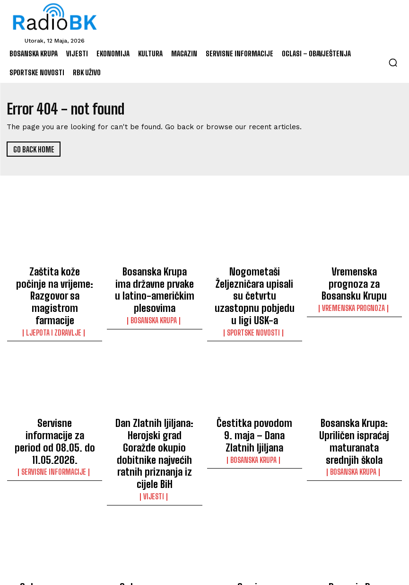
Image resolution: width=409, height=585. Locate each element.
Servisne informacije (54, 420)
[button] (392, 62)
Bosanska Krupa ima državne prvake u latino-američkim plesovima (154, 278)
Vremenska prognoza (354, 288)
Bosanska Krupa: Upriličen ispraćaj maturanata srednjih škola (354, 402)
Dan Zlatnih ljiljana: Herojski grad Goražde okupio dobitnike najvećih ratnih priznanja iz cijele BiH (154, 411)
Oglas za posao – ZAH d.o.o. (55, 530)
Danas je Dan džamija (354, 526)
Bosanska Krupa (154, 296)
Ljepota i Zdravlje (54, 296)
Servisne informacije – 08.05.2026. (254, 530)
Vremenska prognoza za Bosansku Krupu (354, 274)
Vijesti (154, 437)
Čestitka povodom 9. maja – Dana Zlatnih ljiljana (254, 398)
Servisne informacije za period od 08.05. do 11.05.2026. (54, 402)
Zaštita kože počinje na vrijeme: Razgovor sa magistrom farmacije (55, 278)
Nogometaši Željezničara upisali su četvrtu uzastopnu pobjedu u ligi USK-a (254, 283)
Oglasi (54, 544)
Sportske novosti (254, 305)
